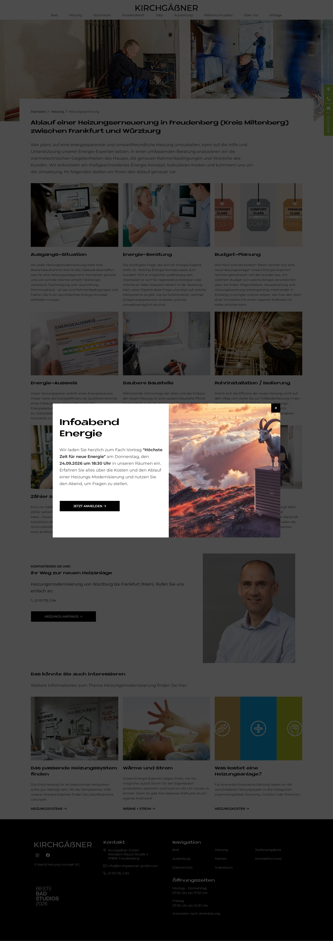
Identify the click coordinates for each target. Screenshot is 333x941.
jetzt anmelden (87, 506)
